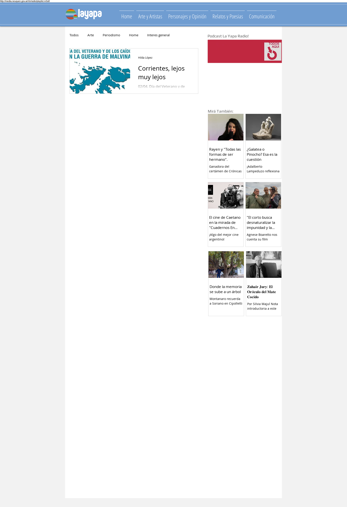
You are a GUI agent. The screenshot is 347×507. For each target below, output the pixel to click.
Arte (90, 35)
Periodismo (111, 35)
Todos (74, 35)
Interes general (158, 35)
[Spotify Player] (236, 51)
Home (133, 35)
